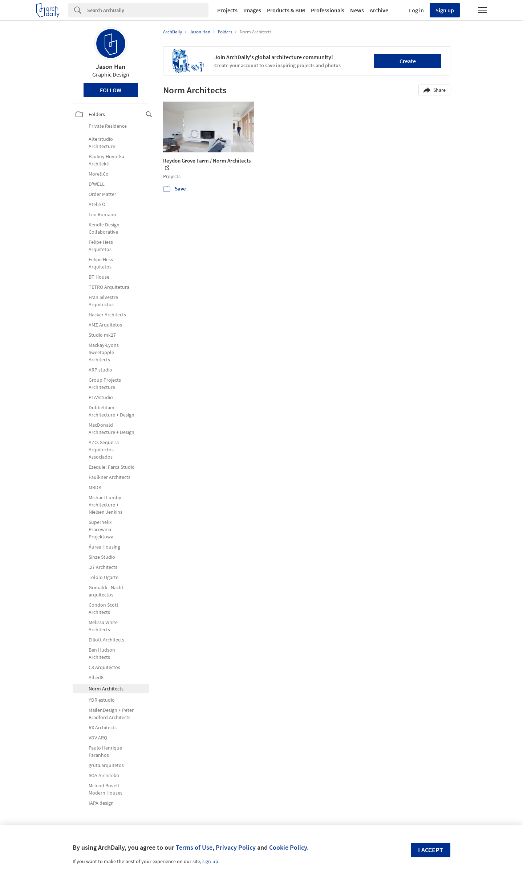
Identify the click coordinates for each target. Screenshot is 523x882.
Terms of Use (194, 847)
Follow (110, 90)
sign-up (210, 861)
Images (252, 10)
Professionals (327, 10)
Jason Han (110, 66)
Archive (379, 10)
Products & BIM (286, 10)
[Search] (147, 10)
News (357, 10)
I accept (430, 850)
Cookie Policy (288, 847)
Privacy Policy (236, 847)
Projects (227, 10)
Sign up (444, 10)
